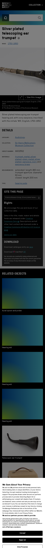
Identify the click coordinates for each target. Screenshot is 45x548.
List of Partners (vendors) (11, 534)
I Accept (22, 540)
